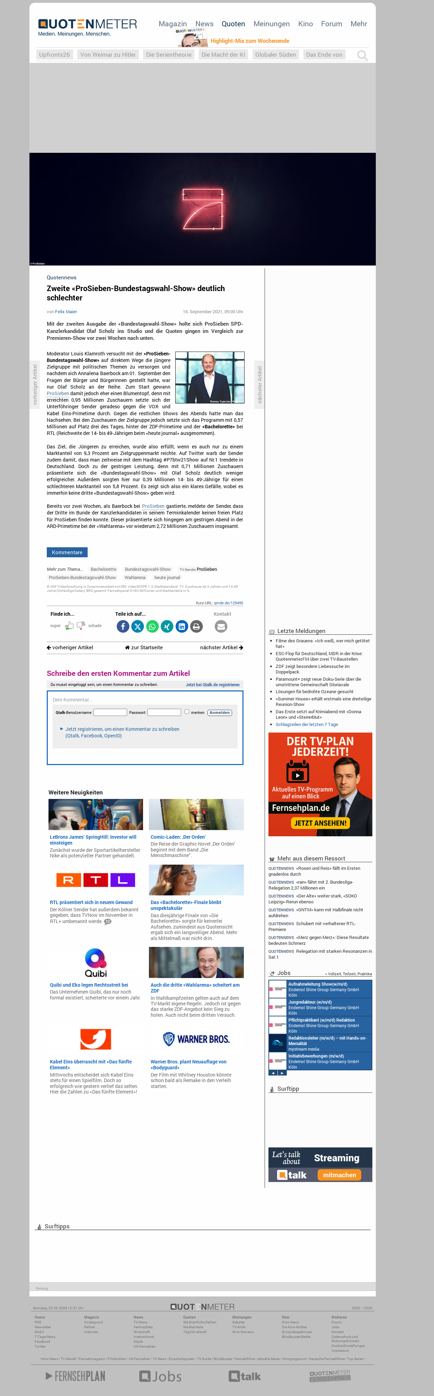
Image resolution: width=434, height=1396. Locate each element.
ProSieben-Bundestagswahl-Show (82, 577)
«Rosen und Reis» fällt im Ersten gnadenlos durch (314, 871)
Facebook (42, 1341)
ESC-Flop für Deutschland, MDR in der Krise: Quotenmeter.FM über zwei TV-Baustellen (319, 656)
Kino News (50, 1359)
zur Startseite (144, 647)
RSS (38, 1322)
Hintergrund (93, 1322)
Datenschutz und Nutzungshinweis (345, 1338)
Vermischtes (143, 1327)
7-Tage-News (45, 1336)
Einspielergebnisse (297, 1332)
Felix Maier (66, 311)
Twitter (40, 1346)
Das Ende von (324, 54)
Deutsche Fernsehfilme (327, 1359)
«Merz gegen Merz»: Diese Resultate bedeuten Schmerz (318, 940)
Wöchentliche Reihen (199, 1322)
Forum (331, 23)
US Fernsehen (139, 1359)
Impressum (340, 1350)
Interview (91, 1332)
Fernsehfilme (244, 1359)
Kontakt (337, 1332)
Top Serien (355, 1359)
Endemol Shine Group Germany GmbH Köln (314, 989)
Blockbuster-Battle (296, 1336)
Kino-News (290, 1322)
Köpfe (138, 1341)
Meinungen (272, 23)
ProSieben (58, 393)
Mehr (359, 23)
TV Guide (204, 1359)
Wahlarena (135, 577)
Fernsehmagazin (92, 1359)
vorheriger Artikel (70, 647)
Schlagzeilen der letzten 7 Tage (307, 724)
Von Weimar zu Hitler (108, 54)
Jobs (335, 1327)
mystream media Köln (318, 1043)
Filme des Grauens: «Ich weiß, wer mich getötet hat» (323, 643)
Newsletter (43, 1327)
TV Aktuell (68, 1359)
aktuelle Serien (268, 1359)
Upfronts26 (54, 54)
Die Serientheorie (169, 54)
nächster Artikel (221, 647)
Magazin (173, 23)
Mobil (39, 1332)
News (204, 23)
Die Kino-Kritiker (294, 1327)
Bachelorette (103, 569)
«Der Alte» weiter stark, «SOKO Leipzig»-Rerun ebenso (312, 898)
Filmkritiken (117, 1359)
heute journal (167, 577)
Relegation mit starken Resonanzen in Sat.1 (320, 954)
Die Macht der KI (223, 54)
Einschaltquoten (182, 1359)
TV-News (141, 1322)
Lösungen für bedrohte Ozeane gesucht (315, 691)
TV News (159, 1359)
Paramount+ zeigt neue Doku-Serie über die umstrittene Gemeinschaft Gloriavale (318, 682)
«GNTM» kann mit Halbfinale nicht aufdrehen (315, 912)
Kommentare (67, 552)
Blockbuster (223, 1359)
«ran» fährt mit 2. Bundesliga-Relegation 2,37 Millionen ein (310, 885)
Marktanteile (193, 1327)
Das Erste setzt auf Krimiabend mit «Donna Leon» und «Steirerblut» (318, 714)
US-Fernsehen (145, 1346)
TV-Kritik (239, 1327)
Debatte (238, 1322)
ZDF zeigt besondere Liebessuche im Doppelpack (312, 669)
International (144, 1336)
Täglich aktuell (195, 1332)
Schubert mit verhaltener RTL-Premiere (312, 926)
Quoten (233, 23)
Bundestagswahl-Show (148, 569)
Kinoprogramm (295, 1359)
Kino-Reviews (243, 1332)
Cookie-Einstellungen (348, 1345)
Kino (305, 23)
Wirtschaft (142, 1332)
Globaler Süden (275, 54)
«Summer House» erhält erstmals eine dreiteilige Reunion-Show (323, 701)
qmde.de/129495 (228, 602)
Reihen (89, 1327)
